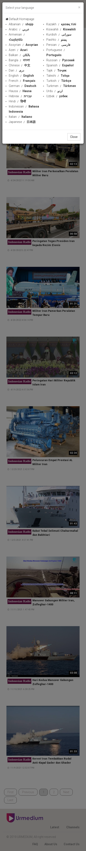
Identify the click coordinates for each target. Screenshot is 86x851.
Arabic (19, 29)
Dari (16, 70)
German (22, 86)
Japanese (22, 122)
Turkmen (61, 86)
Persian (58, 44)
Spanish (60, 65)
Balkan (19, 55)
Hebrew (20, 96)
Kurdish (58, 34)
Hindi (17, 101)
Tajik (56, 70)
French (22, 80)
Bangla (19, 60)
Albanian (21, 24)
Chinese (19, 65)
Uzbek (57, 96)
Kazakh (61, 24)
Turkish (58, 80)
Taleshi (57, 75)
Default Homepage (20, 19)
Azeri (18, 50)
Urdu (54, 91)
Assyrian (23, 44)
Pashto (56, 39)
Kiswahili (61, 29)
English (21, 75)
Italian (20, 116)
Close (74, 137)
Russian (60, 60)
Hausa (20, 91)
